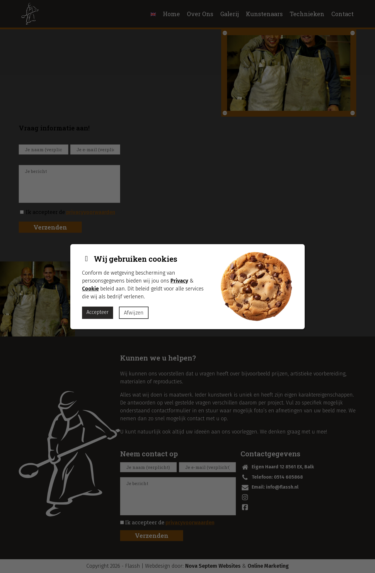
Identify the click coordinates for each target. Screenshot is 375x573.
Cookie (90, 288)
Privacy (179, 281)
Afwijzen (134, 313)
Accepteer (97, 312)
